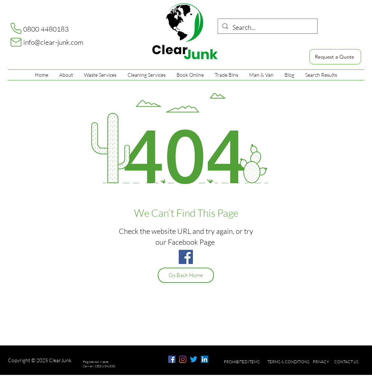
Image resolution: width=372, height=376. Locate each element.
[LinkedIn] (204, 359)
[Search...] (267, 27)
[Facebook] (186, 257)
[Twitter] (193, 359)
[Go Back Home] (186, 275)
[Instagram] (182, 359)
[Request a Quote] (335, 56)
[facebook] (171, 359)
